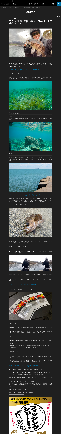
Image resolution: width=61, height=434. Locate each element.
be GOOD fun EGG (36, 4)
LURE (19, 4)
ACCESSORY (26, 4)
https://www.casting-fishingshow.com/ (16, 394)
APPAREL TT (15, 1)
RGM (9, 1)
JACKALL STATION (52, 1)
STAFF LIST (53, 4)
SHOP (58, 1)
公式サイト (27, 392)
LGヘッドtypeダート (42, 64)
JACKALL (20, 18)
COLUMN (49, 4)
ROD (22, 4)
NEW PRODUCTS (14, 4)
